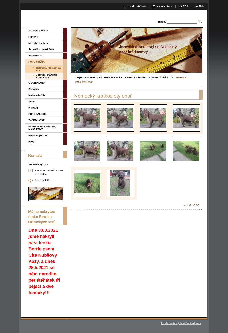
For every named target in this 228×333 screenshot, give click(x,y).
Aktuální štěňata (38, 30)
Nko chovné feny (38, 43)
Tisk (201, 6)
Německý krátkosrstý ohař (48, 69)
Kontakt (33, 107)
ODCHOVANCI (36, 82)
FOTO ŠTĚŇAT (161, 77)
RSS (185, 6)
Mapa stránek (164, 6)
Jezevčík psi (35, 55)
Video (31, 101)
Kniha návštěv (36, 95)
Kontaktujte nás (37, 135)
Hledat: (162, 21)
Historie (33, 36)
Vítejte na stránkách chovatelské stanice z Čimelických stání (110, 77)
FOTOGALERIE (37, 114)
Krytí (31, 141)
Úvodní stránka (137, 6)
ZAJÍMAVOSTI (36, 120)
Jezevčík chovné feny (41, 49)
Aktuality (33, 89)
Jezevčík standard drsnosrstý (46, 76)
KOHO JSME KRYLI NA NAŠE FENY (42, 128)
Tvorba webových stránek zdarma (181, 323)
